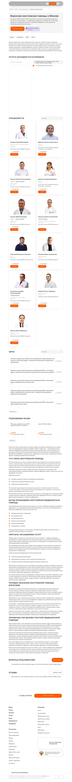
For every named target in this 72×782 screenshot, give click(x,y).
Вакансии (11, 755)
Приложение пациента (43, 724)
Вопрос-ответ (41, 721)
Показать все (12, 445)
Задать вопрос (58, 664)
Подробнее (14, 155)
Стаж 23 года (41, 224)
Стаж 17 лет (40, 184)
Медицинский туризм (14, 757)
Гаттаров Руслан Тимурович (47, 294)
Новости (11, 741)
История (11, 738)
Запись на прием (55, 695)
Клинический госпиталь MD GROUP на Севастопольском (22, 262)
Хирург (12, 259)
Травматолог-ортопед (42, 259)
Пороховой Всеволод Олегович (21, 257)
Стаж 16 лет (40, 260)
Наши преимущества (14, 735)
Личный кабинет (42, 713)
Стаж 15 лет (13, 302)
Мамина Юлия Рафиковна (19, 334)
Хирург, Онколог (14, 223)
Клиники (12, 37)
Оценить (46, 754)
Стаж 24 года (13, 186)
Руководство (12, 743)
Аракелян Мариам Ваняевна (47, 181)
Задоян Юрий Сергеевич (19, 219)
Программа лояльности (43, 733)
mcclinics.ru (45, 776)
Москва (15, 4)
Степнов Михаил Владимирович (21, 181)
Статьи (39, 727)
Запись (53, 3)
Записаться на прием (19, 28)
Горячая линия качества (44, 719)
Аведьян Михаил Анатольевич (48, 219)
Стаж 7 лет (40, 298)
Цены (31, 37)
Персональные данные (43, 716)
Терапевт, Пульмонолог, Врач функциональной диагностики (20, 146)
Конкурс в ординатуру (14, 760)
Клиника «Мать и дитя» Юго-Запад (45, 150)
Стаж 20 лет (13, 148)
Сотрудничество (13, 746)
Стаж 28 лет (13, 224)
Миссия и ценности (14, 732)
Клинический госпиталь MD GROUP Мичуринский (20, 150)
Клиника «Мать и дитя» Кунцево (44, 187)
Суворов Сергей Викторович (20, 143)
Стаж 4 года (13, 338)
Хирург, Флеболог (14, 185)
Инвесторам (12, 749)
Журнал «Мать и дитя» (14, 752)
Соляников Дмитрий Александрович (17, 295)
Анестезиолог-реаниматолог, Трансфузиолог (47, 223)
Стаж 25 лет (40, 146)
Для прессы (12, 763)
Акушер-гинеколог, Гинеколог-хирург (18, 300)
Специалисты (22, 37)
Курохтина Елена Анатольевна (48, 143)
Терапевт (40, 145)
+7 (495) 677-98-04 (41, 3)
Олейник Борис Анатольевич (47, 257)
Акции (39, 37)
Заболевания (41, 730)
